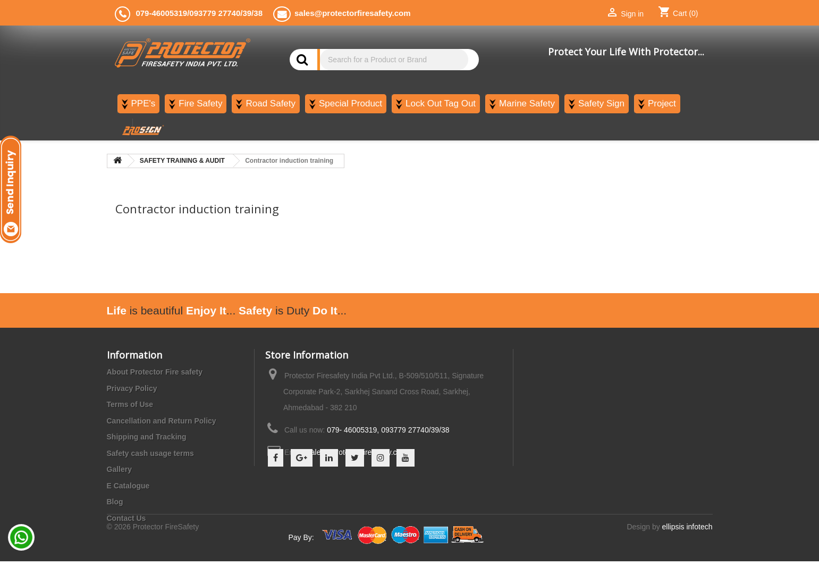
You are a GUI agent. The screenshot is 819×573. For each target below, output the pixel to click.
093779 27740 (214, 13)
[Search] (394, 59)
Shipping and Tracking (147, 437)
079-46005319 (161, 13)
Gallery (119, 469)
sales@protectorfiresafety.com (357, 452)
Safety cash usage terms (150, 453)
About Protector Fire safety (154, 372)
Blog (115, 501)
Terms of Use (130, 404)
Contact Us (126, 518)
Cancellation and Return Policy (161, 421)
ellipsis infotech (687, 538)
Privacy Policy (132, 388)
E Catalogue (128, 485)
